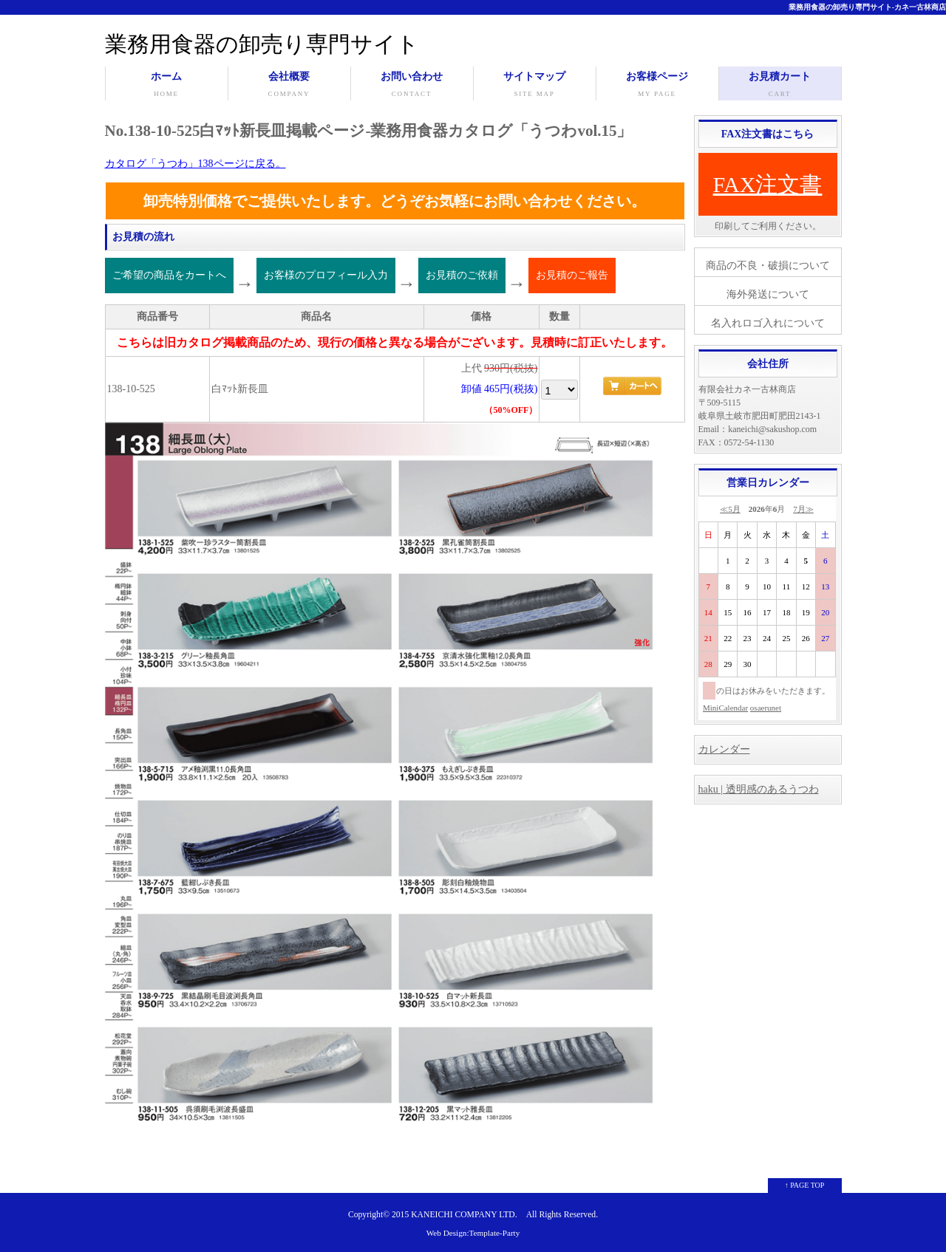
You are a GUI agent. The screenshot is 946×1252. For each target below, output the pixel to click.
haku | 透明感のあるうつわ (758, 789)
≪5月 (730, 508)
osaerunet (765, 707)
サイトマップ (535, 85)
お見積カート (780, 85)
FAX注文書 (768, 184)
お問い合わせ (412, 85)
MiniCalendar (725, 707)
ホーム (167, 85)
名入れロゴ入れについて (768, 323)
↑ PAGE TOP (805, 1185)
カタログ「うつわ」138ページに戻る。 (195, 163)
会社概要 (289, 85)
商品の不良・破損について (768, 265)
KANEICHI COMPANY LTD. (464, 1214)
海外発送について (767, 294)
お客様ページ (657, 85)
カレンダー (724, 749)
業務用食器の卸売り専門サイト (262, 44)
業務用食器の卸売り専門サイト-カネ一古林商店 (867, 7)
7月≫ (803, 508)
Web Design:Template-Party (473, 1232)
